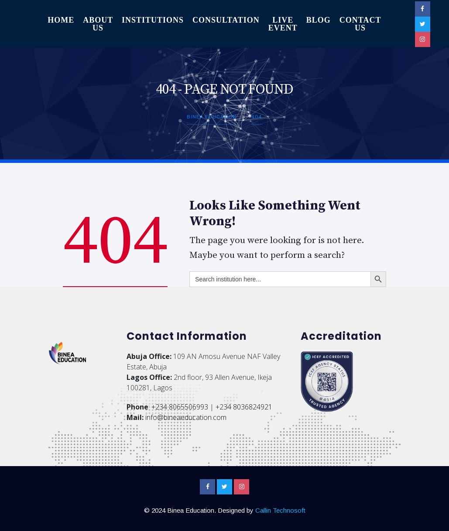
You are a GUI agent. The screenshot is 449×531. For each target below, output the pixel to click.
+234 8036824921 (244, 407)
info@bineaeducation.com (185, 417)
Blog (318, 20)
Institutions (153, 20)
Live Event (283, 24)
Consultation (226, 20)
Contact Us (360, 24)
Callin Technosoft (280, 510)
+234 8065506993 (179, 407)
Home (61, 20)
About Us (98, 24)
